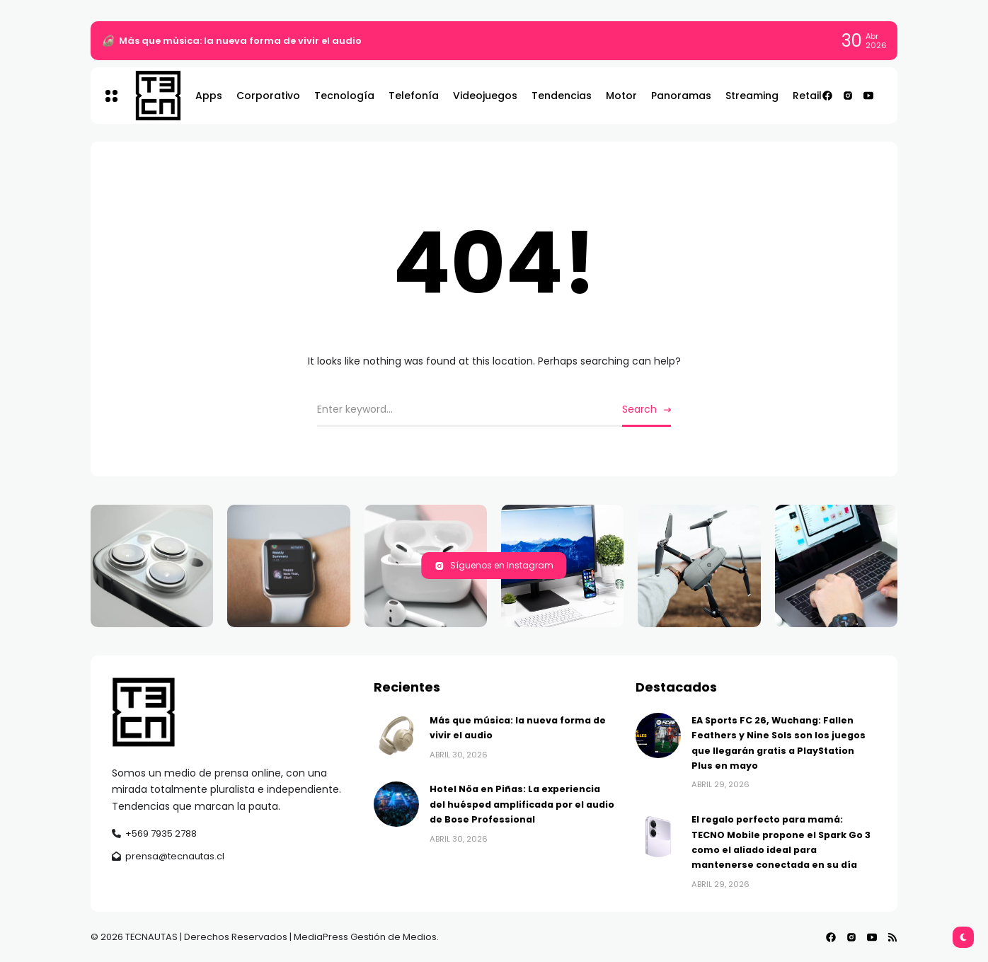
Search (639, 409)
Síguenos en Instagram (494, 565)
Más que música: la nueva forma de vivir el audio (240, 40)
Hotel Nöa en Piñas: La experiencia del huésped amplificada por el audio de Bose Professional (522, 804)
